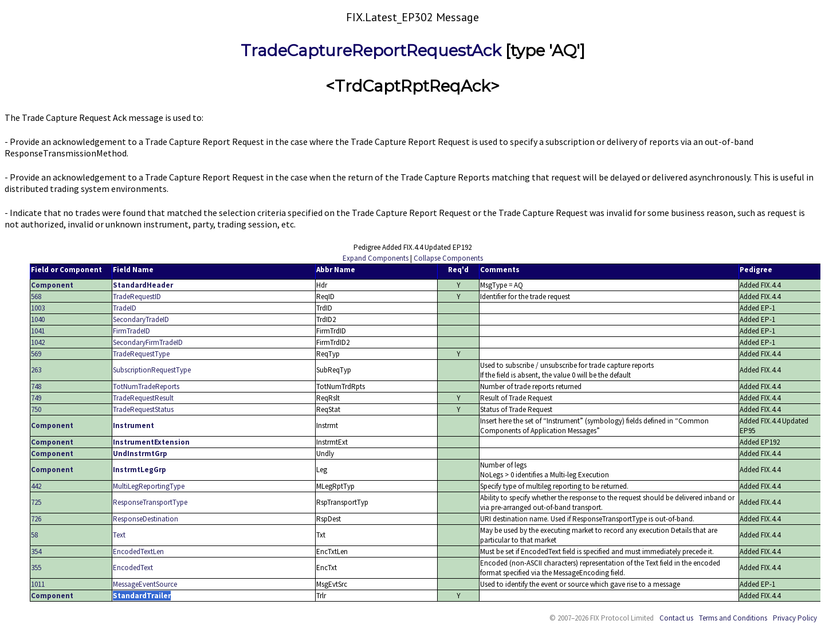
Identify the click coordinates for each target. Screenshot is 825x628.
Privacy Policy (795, 618)
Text (119, 535)
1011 (38, 584)
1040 (38, 319)
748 (36, 386)
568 (36, 296)
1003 (38, 308)
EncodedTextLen (138, 551)
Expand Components (375, 258)
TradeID (124, 308)
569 (36, 354)
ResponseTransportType (150, 502)
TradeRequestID (137, 296)
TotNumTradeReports (146, 386)
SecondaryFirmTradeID (148, 342)
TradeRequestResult (143, 398)
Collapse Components (448, 258)
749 (36, 398)
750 (36, 409)
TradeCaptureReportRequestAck (371, 50)
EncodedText (133, 567)
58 (34, 535)
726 (36, 519)
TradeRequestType (141, 354)
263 (36, 370)
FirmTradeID (131, 331)
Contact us (676, 618)
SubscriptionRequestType (152, 370)
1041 (38, 331)
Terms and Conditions (733, 618)
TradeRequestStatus (143, 409)
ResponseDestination (145, 519)
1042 (38, 342)
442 (36, 486)
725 (36, 502)
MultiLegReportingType (148, 486)
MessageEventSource (145, 584)
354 (36, 551)
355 (36, 567)
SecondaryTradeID (141, 319)
